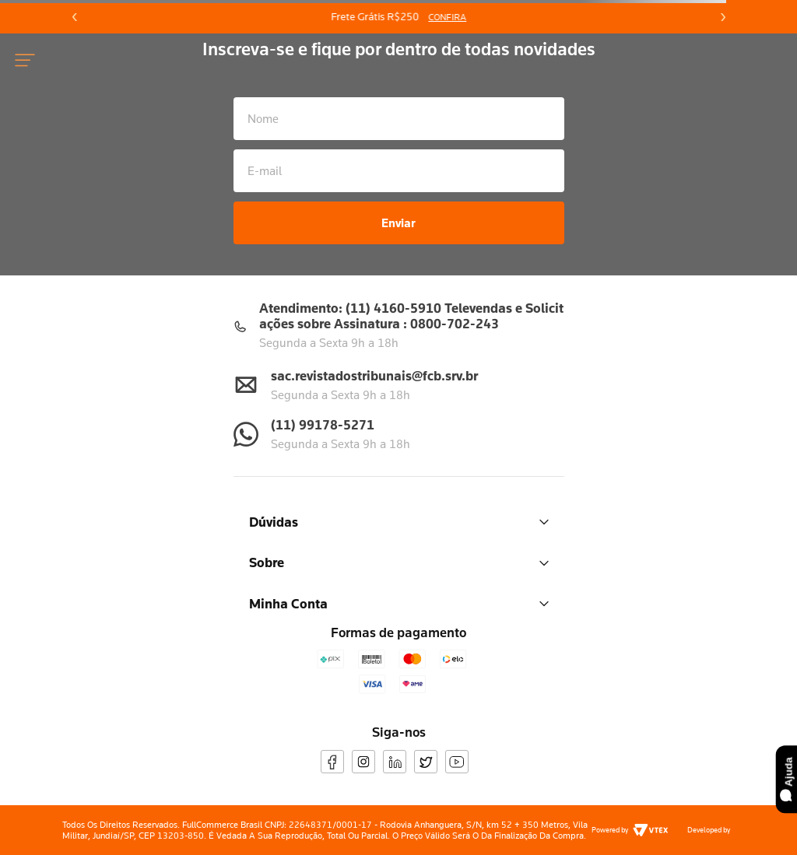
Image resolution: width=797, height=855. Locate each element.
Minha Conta (399, 603)
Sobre (399, 562)
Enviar (398, 222)
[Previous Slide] (75, 17)
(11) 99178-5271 (322, 424)
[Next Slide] (722, 17)
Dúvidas (399, 522)
